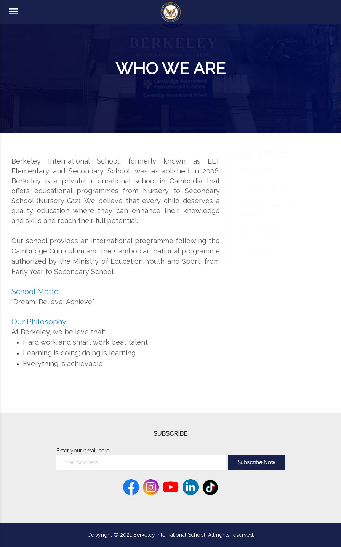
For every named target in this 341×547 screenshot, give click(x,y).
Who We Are (256, 177)
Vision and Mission (264, 195)
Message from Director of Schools (274, 217)
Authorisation (256, 256)
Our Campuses (259, 238)
